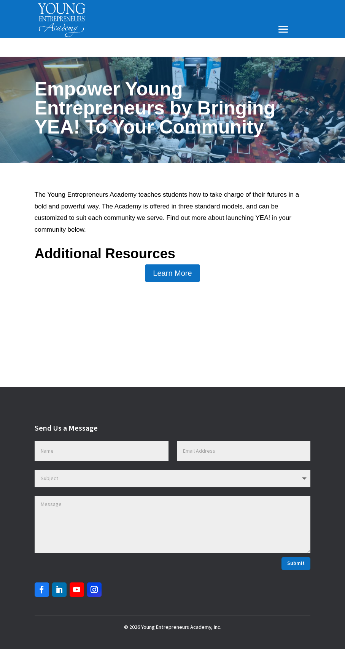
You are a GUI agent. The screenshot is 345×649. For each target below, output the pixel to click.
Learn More (172, 273)
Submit (296, 563)
